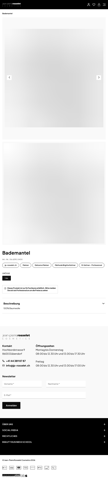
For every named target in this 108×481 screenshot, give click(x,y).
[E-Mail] (44, 395)
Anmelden (11, 405)
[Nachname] (66, 384)
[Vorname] (22, 384)
